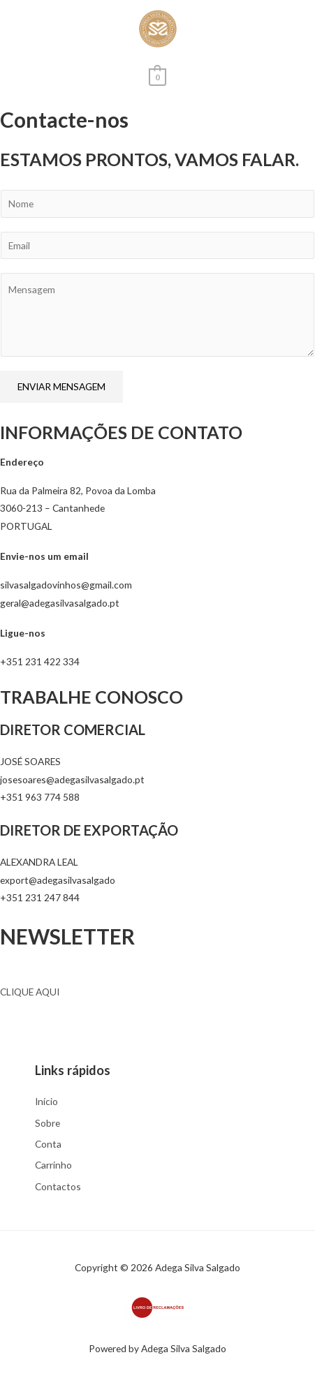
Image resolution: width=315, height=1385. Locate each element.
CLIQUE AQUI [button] (29, 992)
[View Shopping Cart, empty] (157, 76)
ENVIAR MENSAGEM (61, 386)
